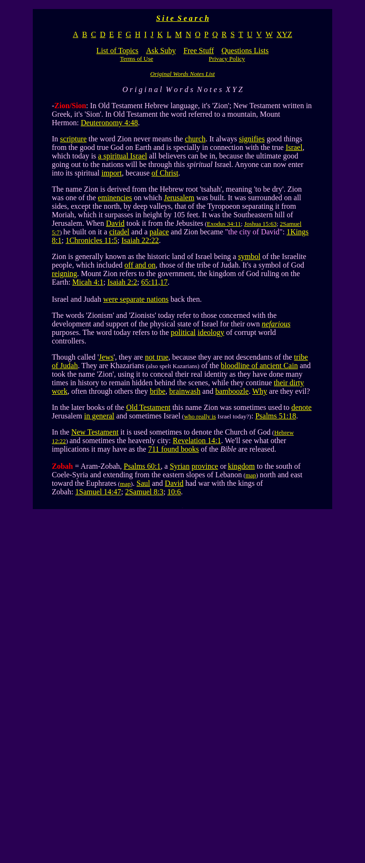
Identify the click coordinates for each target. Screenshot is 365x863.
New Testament (94, 432)
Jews (106, 357)
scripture (73, 139)
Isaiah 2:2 (122, 282)
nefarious (276, 324)
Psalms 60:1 (142, 466)
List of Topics (117, 50)
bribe (157, 391)
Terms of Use (136, 58)
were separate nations (136, 299)
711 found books (173, 449)
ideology (211, 332)
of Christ (165, 173)
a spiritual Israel (122, 156)
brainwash (185, 391)
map (250, 475)
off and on (140, 265)
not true (156, 357)
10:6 (174, 492)
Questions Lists (245, 50)
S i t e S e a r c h (182, 18)
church (195, 139)
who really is (200, 416)
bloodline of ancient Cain (259, 366)
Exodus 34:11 (223, 223)
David (115, 223)
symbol (249, 256)
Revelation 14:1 (197, 440)
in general (99, 416)
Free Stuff (198, 50)
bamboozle (232, 391)
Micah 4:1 (87, 282)
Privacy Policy (227, 58)
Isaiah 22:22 (140, 240)
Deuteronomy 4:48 (109, 123)
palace (159, 232)
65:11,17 (154, 282)
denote (301, 407)
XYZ (284, 34)
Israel (294, 147)
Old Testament (148, 407)
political (183, 332)
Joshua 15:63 (260, 223)
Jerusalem (179, 198)
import (111, 173)
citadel (119, 232)
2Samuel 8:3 (144, 492)
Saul (143, 483)
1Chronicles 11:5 (91, 240)
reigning (64, 273)
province (205, 466)
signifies (252, 139)
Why (259, 391)
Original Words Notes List (182, 73)
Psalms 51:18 (275, 416)
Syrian (180, 466)
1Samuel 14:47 (98, 492)
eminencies (115, 198)
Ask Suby (161, 50)
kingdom (241, 466)
